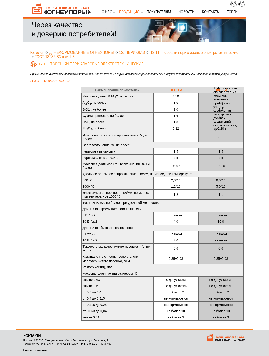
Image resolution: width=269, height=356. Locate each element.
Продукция (129, 12)
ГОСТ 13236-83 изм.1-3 (55, 57)
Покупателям (159, 12)
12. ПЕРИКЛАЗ (132, 53)
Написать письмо (35, 350)
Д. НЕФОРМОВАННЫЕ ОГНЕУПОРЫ (81, 53)
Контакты (211, 12)
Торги (232, 12)
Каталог (37, 53)
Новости (186, 12)
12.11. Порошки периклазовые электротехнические (194, 53)
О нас (107, 12)
